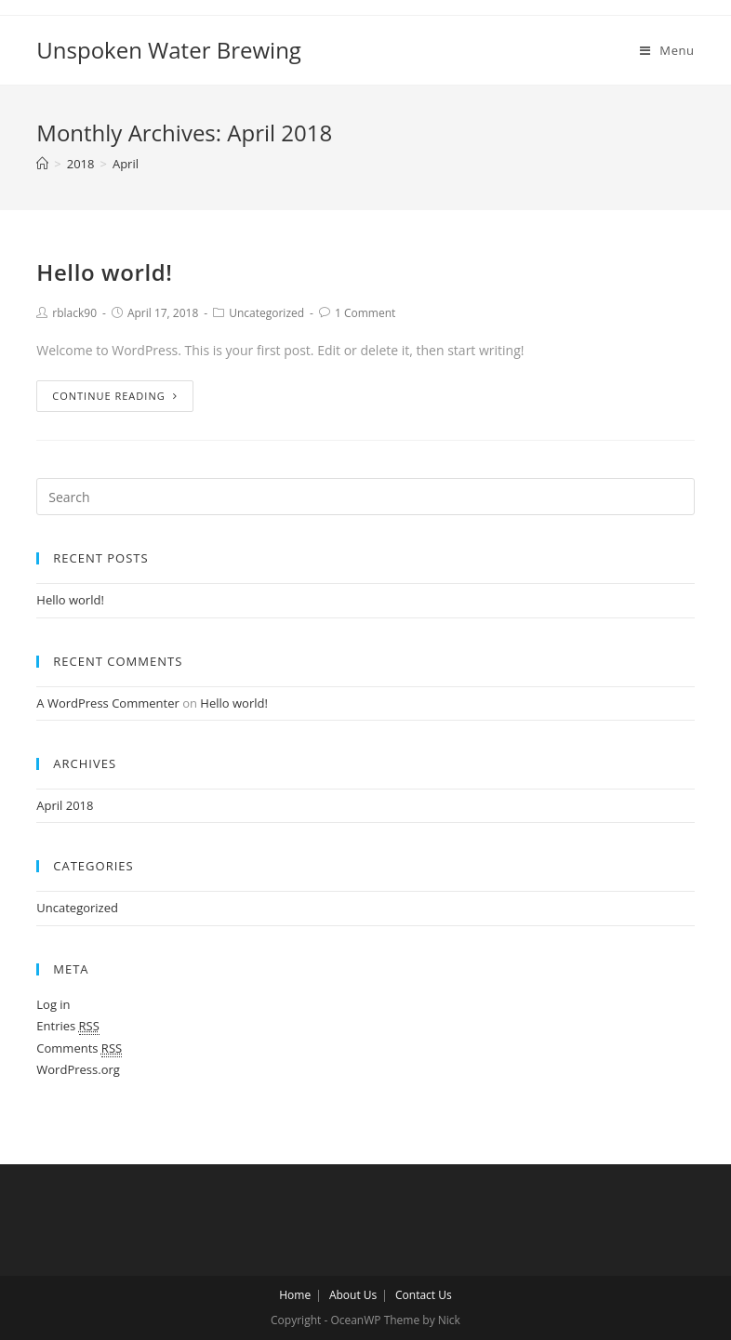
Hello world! (104, 272)
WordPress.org (78, 1069)
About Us (353, 1295)
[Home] (42, 163)
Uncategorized (266, 313)
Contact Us (423, 1295)
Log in (53, 1004)
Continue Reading (114, 396)
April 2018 (64, 805)
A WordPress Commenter (107, 703)
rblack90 (74, 313)
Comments (79, 1048)
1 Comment (365, 313)
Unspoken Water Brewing (168, 49)
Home (295, 1295)
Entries (68, 1026)
